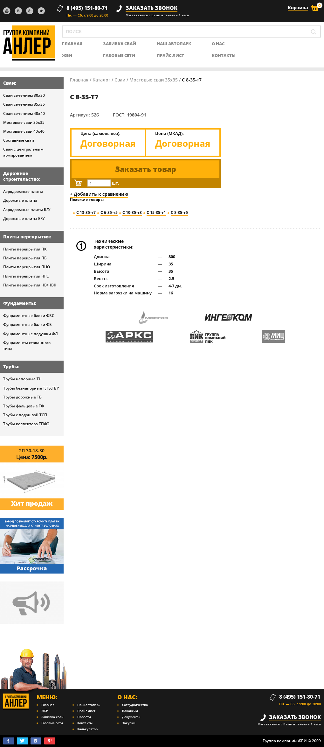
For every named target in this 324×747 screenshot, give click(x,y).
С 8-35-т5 (179, 212)
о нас (218, 43)
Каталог (101, 80)
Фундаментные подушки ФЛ (30, 333)
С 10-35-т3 (132, 212)
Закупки (128, 723)
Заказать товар (145, 169)
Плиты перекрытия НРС (26, 276)
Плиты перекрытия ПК (25, 249)
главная (72, 43)
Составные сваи (18, 140)
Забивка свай (119, 43)
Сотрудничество (135, 704)
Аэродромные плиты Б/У (27, 209)
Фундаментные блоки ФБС (28, 315)
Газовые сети (119, 55)
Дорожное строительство (21, 176)
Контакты (85, 723)
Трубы (10, 366)
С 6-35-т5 (109, 212)
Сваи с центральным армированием (23, 152)
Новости (84, 717)
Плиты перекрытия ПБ (25, 258)
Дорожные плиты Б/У (24, 218)
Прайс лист (170, 55)
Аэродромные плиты (23, 191)
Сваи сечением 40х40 (24, 113)
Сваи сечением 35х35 (24, 104)
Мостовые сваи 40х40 (24, 131)
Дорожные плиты (20, 200)
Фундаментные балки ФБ (27, 324)
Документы (131, 717)
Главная (79, 80)
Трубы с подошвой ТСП (25, 415)
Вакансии (130, 710)
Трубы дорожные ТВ (22, 397)
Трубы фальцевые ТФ (23, 406)
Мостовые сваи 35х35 (24, 122)
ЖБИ (67, 55)
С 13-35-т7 (86, 212)
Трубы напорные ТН (22, 379)
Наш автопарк (174, 43)
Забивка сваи (52, 717)
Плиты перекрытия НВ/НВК (29, 285)
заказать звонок (151, 8)
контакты (224, 55)
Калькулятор (87, 729)
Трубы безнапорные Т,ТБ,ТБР (31, 388)
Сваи (9, 83)
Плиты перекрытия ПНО (26, 267)
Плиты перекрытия (26, 237)
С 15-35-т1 (156, 212)
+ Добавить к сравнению (99, 194)
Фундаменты (19, 303)
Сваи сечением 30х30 (24, 95)
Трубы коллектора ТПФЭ (26, 423)
